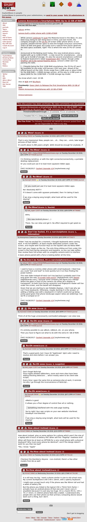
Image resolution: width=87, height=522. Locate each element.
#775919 (68, 136)
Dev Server (7, 84)
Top (44, 109)
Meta (4, 64)
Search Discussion (72, 109)
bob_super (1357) (33, 210)
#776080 (66, 431)
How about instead (38, 428)
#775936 (32, 326)
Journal (39, 155)
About (5, 23)
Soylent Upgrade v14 (45, 168)
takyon (21, 30)
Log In (5, 48)
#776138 (73, 473)
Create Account (8, 46)
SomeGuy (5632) (26, 136)
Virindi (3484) (25, 431)
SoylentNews (8, 6)
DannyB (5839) (30, 180)
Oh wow (32, 308)
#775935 (32, 265)
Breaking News (8, 58)
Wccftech (36, 82)
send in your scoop (54, 15)
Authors (5, 31)
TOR (4, 86)
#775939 (72, 349)
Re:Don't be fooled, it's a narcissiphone (45, 260)
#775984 (76, 394)
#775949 (74, 367)
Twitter (5, 74)
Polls (4, 35)
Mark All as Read (69, 116)
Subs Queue (7, 42)
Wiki (4, 78)
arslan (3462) (27, 455)
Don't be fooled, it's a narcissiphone (47, 232)
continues (37, 38)
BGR (26, 82)
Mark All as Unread (50, 118)
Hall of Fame (7, 37)
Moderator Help (24, 509)
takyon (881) (27, 153)
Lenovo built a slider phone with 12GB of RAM (37, 33)
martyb (27, 24)
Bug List (5, 82)
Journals (5, 27)
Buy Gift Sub (7, 43)
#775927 (70, 237)
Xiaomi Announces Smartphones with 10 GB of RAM (40, 89)
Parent (24, 172)
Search (5, 33)
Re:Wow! (35, 150)
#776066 (76, 210)
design (76, 278)
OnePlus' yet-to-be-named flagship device (38, 61)
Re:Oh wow (36, 321)
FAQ (4, 25)
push (46, 38)
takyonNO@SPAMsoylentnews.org (46, 153)
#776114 (68, 455)
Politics (5, 66)
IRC (4, 76)
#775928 (32, 155)
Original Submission (25, 95)
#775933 (68, 312)
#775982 (74, 180)
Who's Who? (7, 80)
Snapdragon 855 (53, 59)
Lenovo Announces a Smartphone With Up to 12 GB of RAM (50, 21)
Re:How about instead (42, 452)
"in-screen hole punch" (46, 278)
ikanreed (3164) (26, 312)
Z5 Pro (44, 42)
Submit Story (7, 39)
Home (28, 517)
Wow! (31, 133)
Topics (5, 29)
